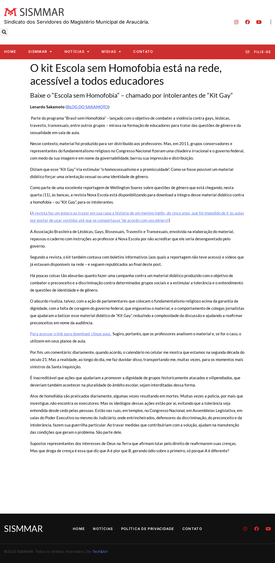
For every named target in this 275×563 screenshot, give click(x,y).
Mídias (111, 52)
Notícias (77, 52)
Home (10, 51)
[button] (4, 32)
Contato (143, 51)
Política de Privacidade (147, 529)
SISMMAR (40, 52)
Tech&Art (99, 551)
